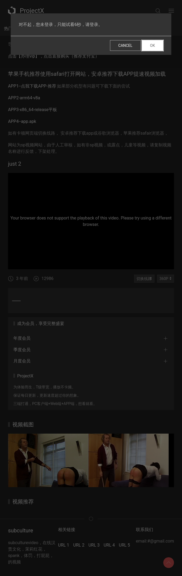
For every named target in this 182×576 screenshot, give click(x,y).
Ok (152, 45)
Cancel (125, 45)
